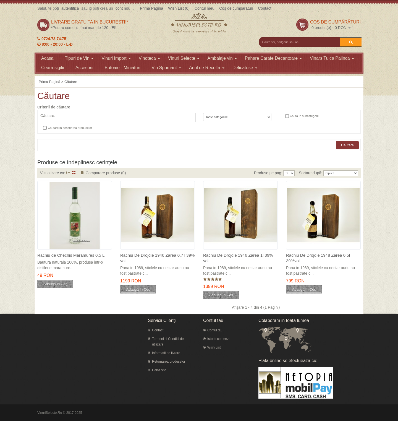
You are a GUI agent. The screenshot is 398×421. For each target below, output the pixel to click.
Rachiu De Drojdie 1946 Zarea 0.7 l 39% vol (157, 258)
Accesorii (84, 67)
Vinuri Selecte (183, 58)
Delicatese (244, 67)
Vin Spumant (166, 67)
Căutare (70, 82)
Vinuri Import (115, 58)
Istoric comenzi (218, 339)
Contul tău (214, 330)
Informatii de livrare (166, 353)
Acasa (47, 58)
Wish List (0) (179, 8)
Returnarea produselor (168, 361)
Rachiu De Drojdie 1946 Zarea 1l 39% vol (238, 258)
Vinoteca (149, 58)
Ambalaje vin (222, 58)
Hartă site (159, 370)
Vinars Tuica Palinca (332, 58)
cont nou (123, 8)
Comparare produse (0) (106, 173)
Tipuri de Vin (79, 58)
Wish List (214, 347)
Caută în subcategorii (304, 116)
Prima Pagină (151, 8)
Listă (68, 172)
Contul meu (204, 8)
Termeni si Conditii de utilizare (168, 341)
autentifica (70, 8)
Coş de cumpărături (236, 8)
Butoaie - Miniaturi (122, 67)
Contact (264, 8)
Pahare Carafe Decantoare (273, 58)
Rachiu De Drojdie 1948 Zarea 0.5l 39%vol (318, 258)
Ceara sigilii (52, 67)
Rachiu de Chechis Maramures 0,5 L (70, 255)
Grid (74, 172)
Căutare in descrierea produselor (70, 127)
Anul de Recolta (206, 67)
